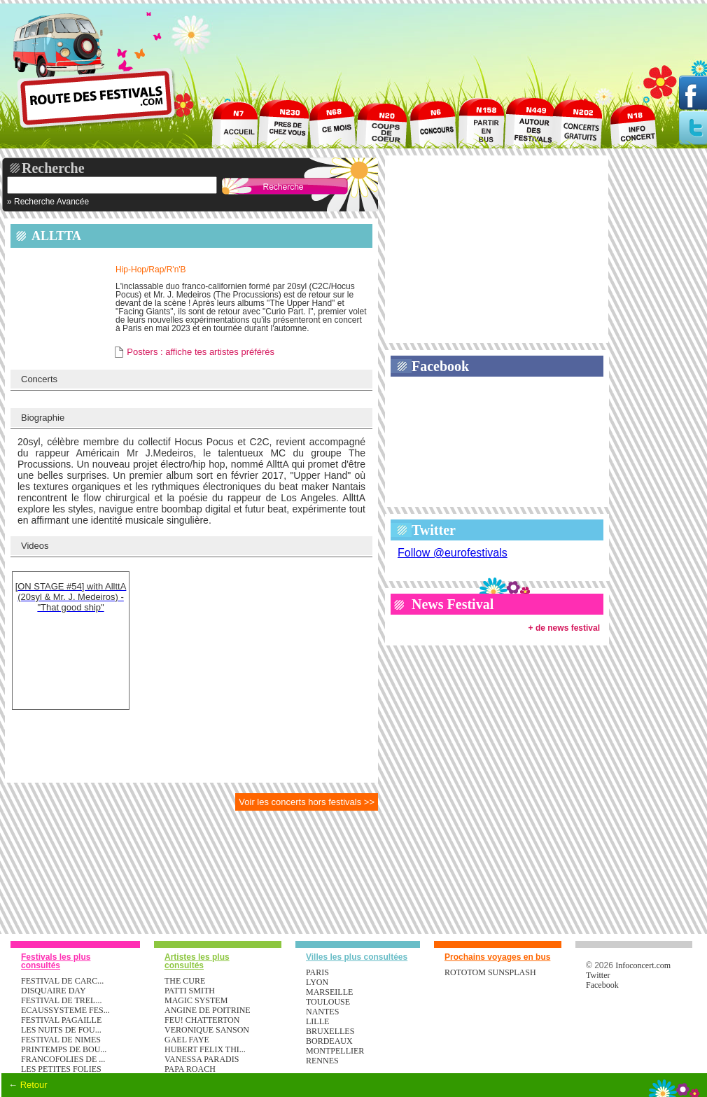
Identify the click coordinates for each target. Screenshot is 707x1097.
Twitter (434, 530)
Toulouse (328, 1002)
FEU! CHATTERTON (201, 1020)
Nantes (322, 1011)
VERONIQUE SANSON (206, 1030)
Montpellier (335, 1051)
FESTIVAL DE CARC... (62, 981)
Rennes (322, 1060)
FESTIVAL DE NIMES (61, 1039)
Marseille (329, 992)
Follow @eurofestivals (452, 553)
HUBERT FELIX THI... (205, 1049)
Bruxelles (330, 1031)
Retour (34, 1084)
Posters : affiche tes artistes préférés (200, 352)
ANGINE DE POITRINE (207, 1010)
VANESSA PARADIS (201, 1059)
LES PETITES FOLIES (61, 1069)
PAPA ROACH (190, 1069)
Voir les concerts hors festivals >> (306, 802)
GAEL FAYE (186, 1039)
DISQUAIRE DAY (53, 990)
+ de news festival (564, 628)
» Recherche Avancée (48, 201)
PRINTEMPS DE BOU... (63, 1049)
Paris (317, 972)
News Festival (452, 604)
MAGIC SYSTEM (195, 1000)
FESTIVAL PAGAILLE (61, 1020)
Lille (317, 1021)
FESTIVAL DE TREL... (61, 1000)
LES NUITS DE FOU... (61, 1030)
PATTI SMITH (189, 990)
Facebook (440, 366)
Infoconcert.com (643, 965)
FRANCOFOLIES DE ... (63, 1059)
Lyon (317, 982)
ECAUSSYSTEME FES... (65, 1010)
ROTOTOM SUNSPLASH (490, 972)
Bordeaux (329, 1041)
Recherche (53, 168)
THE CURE (184, 981)
